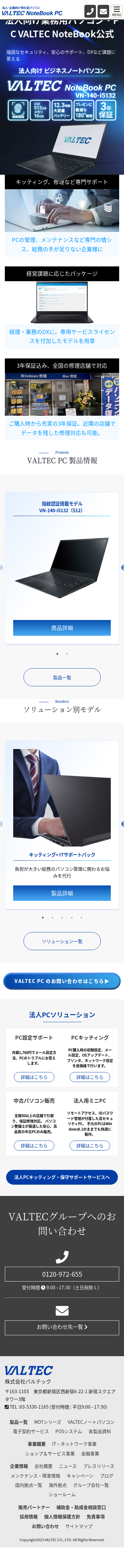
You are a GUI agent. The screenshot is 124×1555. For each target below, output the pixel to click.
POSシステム (68, 1431)
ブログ (106, 1475)
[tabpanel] (62, 568)
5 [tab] (81, 917)
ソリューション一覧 (62, 941)
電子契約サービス (31, 1431)
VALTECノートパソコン (91, 1422)
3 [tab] (62, 917)
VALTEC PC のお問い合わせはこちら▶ (62, 981)
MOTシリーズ (47, 1422)
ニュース (68, 1466)
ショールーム (62, 1494)
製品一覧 (62, 677)
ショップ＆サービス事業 (50, 1453)
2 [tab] (67, 654)
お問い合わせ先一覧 (62, 1326)
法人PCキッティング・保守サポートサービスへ (62, 1177)
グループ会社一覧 (91, 1485)
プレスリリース (98, 1466)
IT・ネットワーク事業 (74, 1443)
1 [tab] (57, 654)
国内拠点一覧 (28, 1485)
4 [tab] (72, 917)
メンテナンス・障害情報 (35, 1475)
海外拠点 (58, 1485)
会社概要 (43, 1466)
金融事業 (90, 1453)
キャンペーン (80, 1475)
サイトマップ (78, 1526)
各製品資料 (100, 1431)
